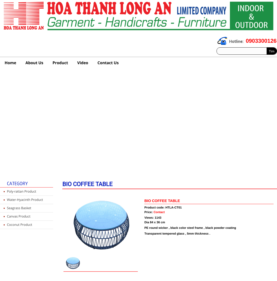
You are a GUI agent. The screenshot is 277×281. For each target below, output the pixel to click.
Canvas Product (18, 216)
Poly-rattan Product (21, 191)
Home (10, 62)
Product (60, 62)
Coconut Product (19, 225)
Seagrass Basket (19, 208)
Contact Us (108, 62)
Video (82, 62)
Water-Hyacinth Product (25, 200)
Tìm (271, 51)
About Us (34, 62)
